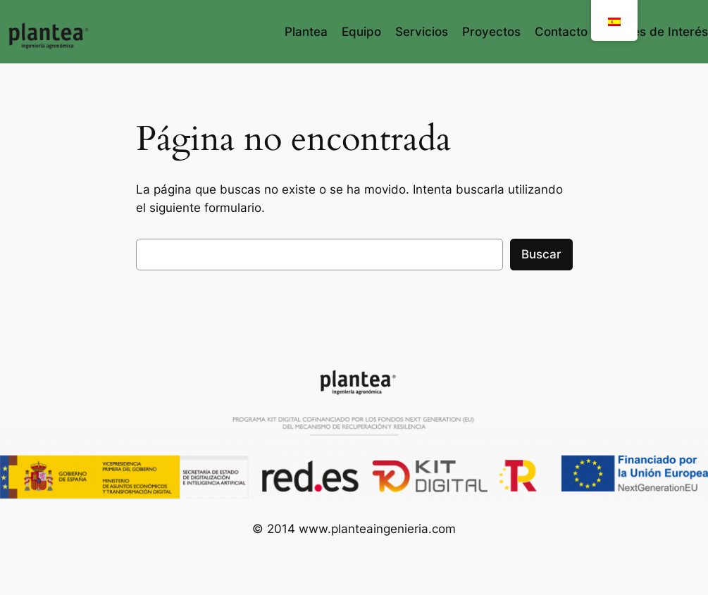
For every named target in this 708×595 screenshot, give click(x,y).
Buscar (541, 254)
